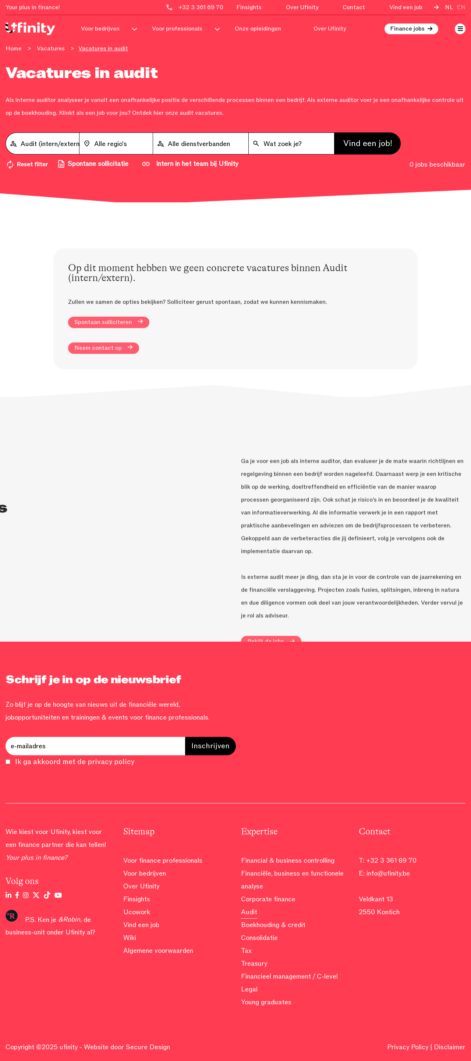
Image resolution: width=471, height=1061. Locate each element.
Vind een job (405, 7)
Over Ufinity (302, 7)
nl (449, 7)
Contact (354, 7)
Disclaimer (449, 1047)
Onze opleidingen (258, 28)
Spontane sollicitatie (92, 163)
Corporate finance (268, 899)
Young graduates (266, 1002)
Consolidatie (259, 938)
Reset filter (27, 164)
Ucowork (136, 912)
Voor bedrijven (100, 28)
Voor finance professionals (162, 860)
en (461, 7)
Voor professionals (177, 28)
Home (14, 48)
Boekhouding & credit (273, 925)
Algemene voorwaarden (158, 951)
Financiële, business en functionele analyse (292, 879)
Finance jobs (407, 28)
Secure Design (148, 1047)
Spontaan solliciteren (108, 369)
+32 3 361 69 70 (391, 860)
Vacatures (51, 48)
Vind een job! (367, 143)
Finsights (249, 7)
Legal (249, 989)
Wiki (129, 938)
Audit (249, 912)
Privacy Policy (407, 1047)
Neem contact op (103, 395)
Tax (246, 951)
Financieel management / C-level (289, 976)
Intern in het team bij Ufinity (189, 163)
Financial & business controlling (287, 860)
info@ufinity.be (388, 873)
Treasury (254, 963)
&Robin (69, 919)
